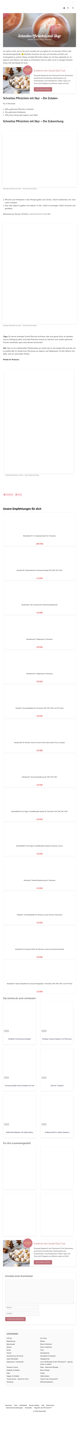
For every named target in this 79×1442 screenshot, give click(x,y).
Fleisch (9, 1353)
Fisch (42, 1350)
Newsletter (28, 1408)
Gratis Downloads (12, 1359)
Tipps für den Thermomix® (49, 1379)
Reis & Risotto (45, 1370)
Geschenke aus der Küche (15, 1356)
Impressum (8, 1405)
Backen (42, 1341)
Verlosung (10, 1382)
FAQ (42, 1405)
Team (15, 1405)
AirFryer (9, 1338)
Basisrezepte (11, 1344)
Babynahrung (11, 1341)
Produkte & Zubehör (13, 1370)
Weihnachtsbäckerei (46, 1382)
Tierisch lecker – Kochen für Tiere (18, 1379)
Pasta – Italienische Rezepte (49, 1367)
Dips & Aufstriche (46, 1347)
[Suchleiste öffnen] (68, 8)
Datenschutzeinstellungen (14, 1408)
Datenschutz (50, 1405)
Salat (8, 1373)
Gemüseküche (44, 1353)
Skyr (19, 495)
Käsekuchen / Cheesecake (15, 1362)
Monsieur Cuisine (12, 1367)
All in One (43, 1338)
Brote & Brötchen (46, 1344)
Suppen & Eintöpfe (13, 1376)
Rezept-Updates (34, 1405)
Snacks (42, 1373)
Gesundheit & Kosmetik (48, 1356)
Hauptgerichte (45, 1359)
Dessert (48, 39)
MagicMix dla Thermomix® (43, 1408)
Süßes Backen (44, 1376)
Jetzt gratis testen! (43, 89)
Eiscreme (9, 495)
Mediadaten (23, 1405)
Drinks (9, 1350)
